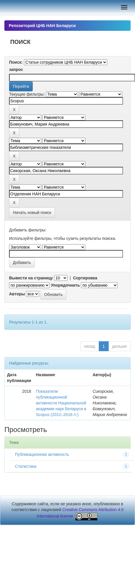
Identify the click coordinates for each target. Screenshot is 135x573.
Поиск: (16, 62)
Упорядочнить (65, 285)
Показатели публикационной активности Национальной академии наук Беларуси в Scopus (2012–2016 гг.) (61, 403)
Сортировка (85, 278)
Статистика (26, 466)
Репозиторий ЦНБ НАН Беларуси (42, 25)
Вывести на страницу (31, 278)
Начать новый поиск (32, 212)
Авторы (17, 294)
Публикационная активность (42, 454)
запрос (16, 69)
